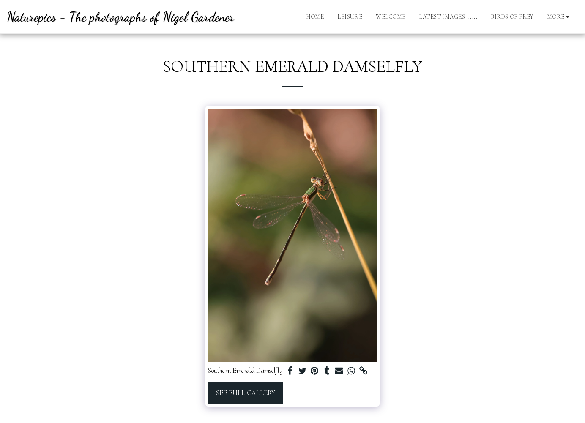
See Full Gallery (245, 393)
